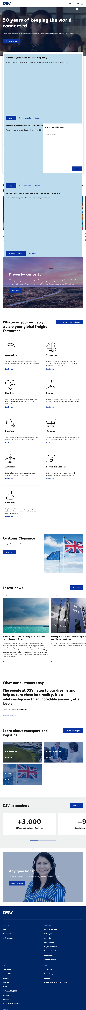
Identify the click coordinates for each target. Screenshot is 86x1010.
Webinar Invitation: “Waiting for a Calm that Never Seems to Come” (24, 649)
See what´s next (11, 41)
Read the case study (9, 727)
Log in (11, 118)
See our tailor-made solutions (69, 322)
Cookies (47, 990)
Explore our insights (73, 743)
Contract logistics (50, 963)
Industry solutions (50, 941)
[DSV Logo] (7, 3)
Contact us (7, 981)
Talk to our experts (16, 253)
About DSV (7, 986)
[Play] (77, 9)
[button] (34, 853)
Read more (15, 290)
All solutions (48, 967)
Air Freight (48, 946)
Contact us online (16, 895)
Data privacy (48, 986)
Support (6, 1007)
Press (5, 999)
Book (5, 941)
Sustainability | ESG (10, 1003)
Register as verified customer (31, 118)
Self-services (8, 950)
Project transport (50, 959)
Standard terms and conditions (55, 994)
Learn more (33, 253)
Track (77, 169)
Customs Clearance (19, 550)
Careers (6, 990)
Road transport (49, 954)
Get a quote (7, 946)
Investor (6, 994)
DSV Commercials (50, 971)
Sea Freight (48, 950)
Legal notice (48, 981)
